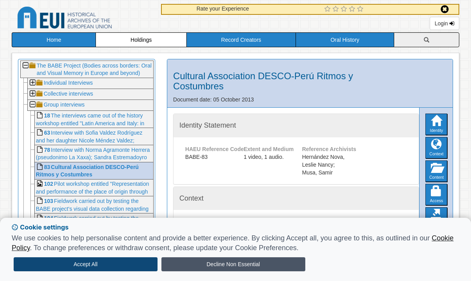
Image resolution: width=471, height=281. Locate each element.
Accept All (85, 264)
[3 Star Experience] (345, 9)
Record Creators (241, 40)
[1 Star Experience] (328, 9)
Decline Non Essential (233, 264)
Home (54, 40)
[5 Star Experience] (361, 9)
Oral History (345, 40)
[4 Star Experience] (353, 9)
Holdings (141, 40)
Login (444, 23)
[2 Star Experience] (337, 9)
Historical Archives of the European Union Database (87, 18)
